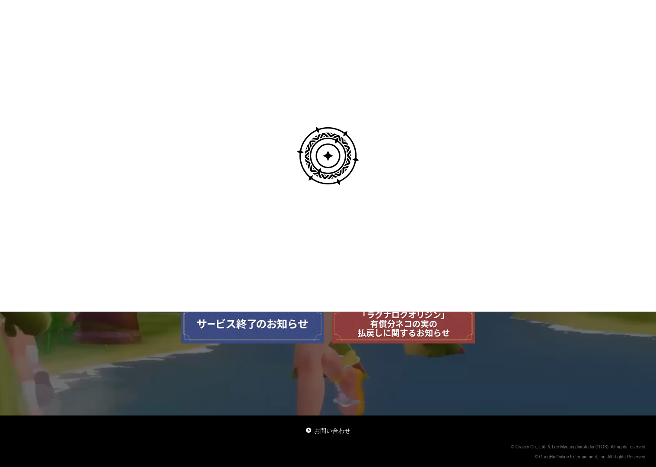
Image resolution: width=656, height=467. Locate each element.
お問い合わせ (328, 430)
